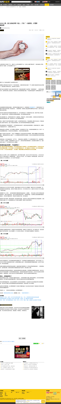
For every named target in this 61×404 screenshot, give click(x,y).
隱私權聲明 (28, 401)
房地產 (1, 394)
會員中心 (23, 392)
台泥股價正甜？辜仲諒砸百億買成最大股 (31, 367)
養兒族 (58, 83)
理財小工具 (17, 392)
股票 (5, 393)
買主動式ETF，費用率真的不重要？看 (30, 366)
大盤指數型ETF (32, 107)
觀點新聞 (1, 392)
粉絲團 (49, 1)
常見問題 (23, 393)
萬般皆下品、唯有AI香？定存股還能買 (30, 364)
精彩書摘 (1, 396)
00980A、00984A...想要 (5, 364)
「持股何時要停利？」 (25, 292)
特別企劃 (6, 395)
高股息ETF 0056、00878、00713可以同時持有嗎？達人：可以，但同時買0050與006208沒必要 (19, 297)
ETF (5, 392)
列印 (43, 343)
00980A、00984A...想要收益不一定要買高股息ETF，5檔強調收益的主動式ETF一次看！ (53, 42)
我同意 (43, 401)
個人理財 (1, 395)
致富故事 (1, 393)
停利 (5, 341)
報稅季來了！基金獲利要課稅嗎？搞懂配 (8, 369)
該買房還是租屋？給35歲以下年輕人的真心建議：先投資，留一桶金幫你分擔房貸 (16, 298)
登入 (59, 1)
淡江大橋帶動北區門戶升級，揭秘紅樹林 (8, 366)
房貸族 (53, 83)
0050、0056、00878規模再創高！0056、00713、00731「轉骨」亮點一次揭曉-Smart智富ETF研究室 (20, 300)
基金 (5, 394)
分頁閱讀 (23, 338)
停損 (3, 341)
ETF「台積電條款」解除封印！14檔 (7, 367)
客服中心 (28, 392)
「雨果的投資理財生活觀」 (8, 292)
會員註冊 (56, 1)
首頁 (2, 5)
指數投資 (12, 341)
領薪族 (48, 83)
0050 (7, 341)
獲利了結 (9, 341)
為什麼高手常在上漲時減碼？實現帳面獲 (31, 369)
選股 (11, 392)
